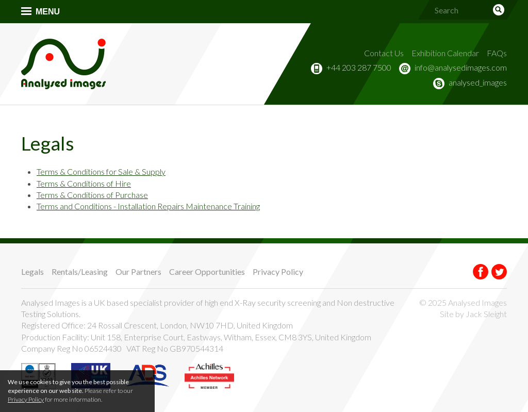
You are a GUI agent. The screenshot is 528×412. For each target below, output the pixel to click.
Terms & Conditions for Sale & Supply (101, 171)
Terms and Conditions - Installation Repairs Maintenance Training (148, 206)
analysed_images (478, 82)
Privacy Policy (278, 271)
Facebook (480, 271)
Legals (32, 271)
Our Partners (138, 271)
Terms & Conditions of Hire (84, 183)
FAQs (497, 53)
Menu (48, 11)
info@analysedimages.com (461, 67)
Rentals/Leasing (80, 271)
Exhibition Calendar (445, 53)
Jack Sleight (486, 314)
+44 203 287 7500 (358, 67)
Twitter (499, 271)
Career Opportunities (207, 271)
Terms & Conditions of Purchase (92, 195)
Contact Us (384, 53)
